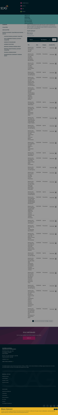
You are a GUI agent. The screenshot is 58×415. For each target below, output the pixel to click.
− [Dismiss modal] (54, 409)
